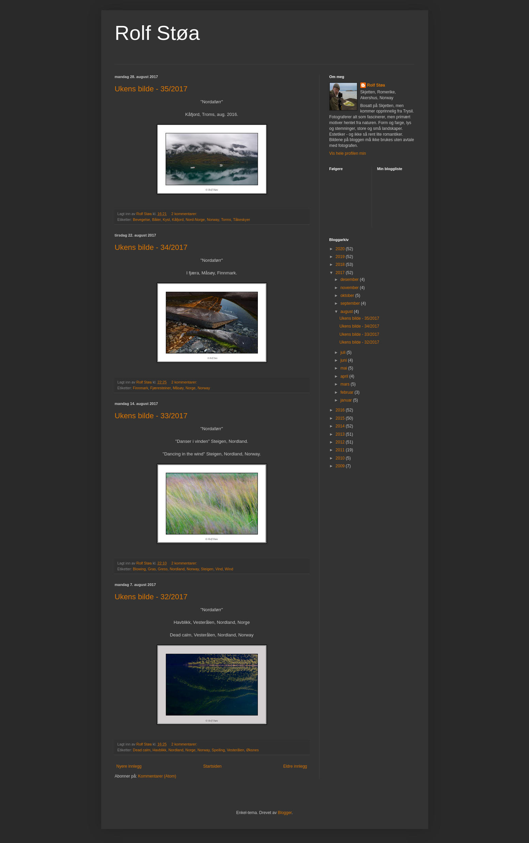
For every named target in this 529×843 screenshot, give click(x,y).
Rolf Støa (157, 32)
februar (347, 392)
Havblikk (160, 750)
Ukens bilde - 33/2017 (151, 415)
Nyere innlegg (129, 766)
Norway (213, 219)
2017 (341, 272)
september (350, 303)
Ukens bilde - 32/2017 (151, 596)
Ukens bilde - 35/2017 (151, 89)
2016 (341, 410)
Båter (156, 219)
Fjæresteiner (160, 388)
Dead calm (142, 750)
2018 (341, 264)
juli (343, 352)
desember (350, 279)
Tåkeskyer (241, 219)
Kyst (166, 219)
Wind (229, 569)
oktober (347, 295)
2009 (341, 466)
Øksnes (252, 750)
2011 (341, 450)
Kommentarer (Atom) (157, 776)
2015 (341, 418)
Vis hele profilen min (347, 153)
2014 (341, 426)
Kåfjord (178, 219)
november (350, 287)
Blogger (285, 812)
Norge (191, 388)
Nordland (177, 569)
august (347, 311)
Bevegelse (141, 219)
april (344, 376)
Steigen (207, 569)
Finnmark (140, 388)
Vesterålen (235, 750)
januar (346, 400)
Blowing (139, 569)
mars (345, 384)
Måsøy (178, 388)
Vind (218, 569)
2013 (341, 434)
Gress (163, 569)
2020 (341, 248)
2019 (341, 256)
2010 (341, 458)
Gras (152, 569)
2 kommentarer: (184, 214)
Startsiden (212, 766)
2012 (341, 442)
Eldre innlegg (295, 766)
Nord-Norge (195, 219)
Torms (226, 219)
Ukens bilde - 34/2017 (151, 247)
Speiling (218, 750)
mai (344, 368)
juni (344, 360)
